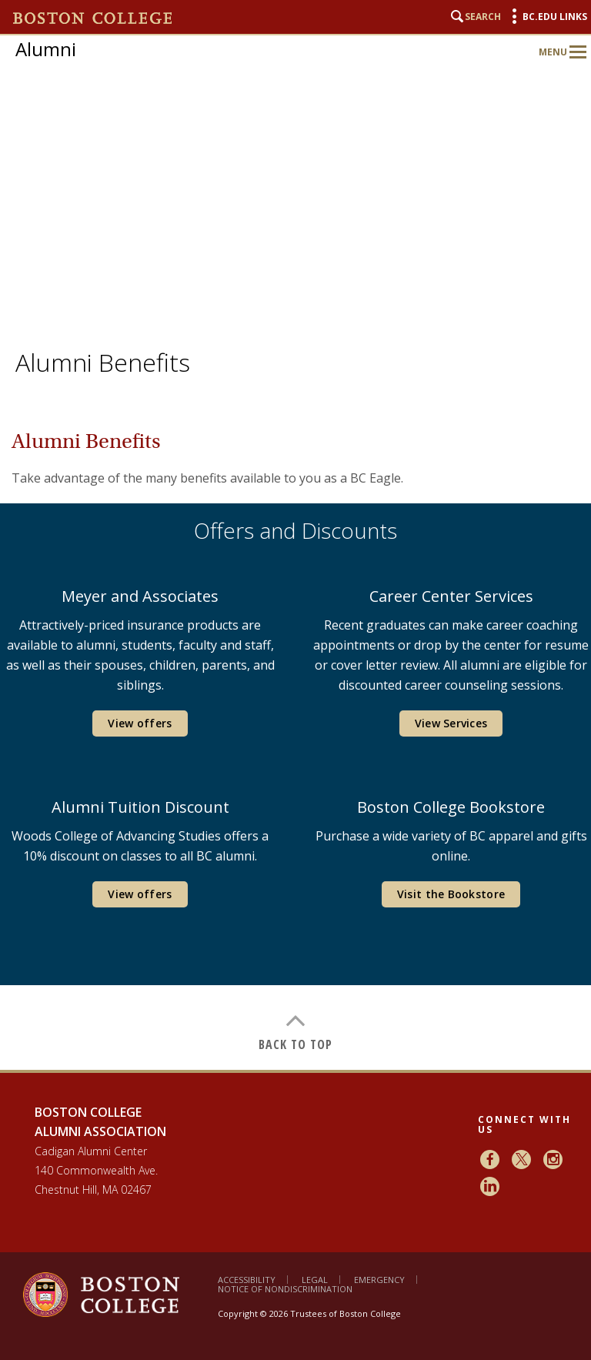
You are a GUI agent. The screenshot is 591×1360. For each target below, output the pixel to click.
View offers (140, 723)
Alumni (45, 49)
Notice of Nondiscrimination (285, 1289)
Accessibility (246, 1279)
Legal (315, 1279)
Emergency (379, 1279)
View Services (451, 723)
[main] (295, 733)
